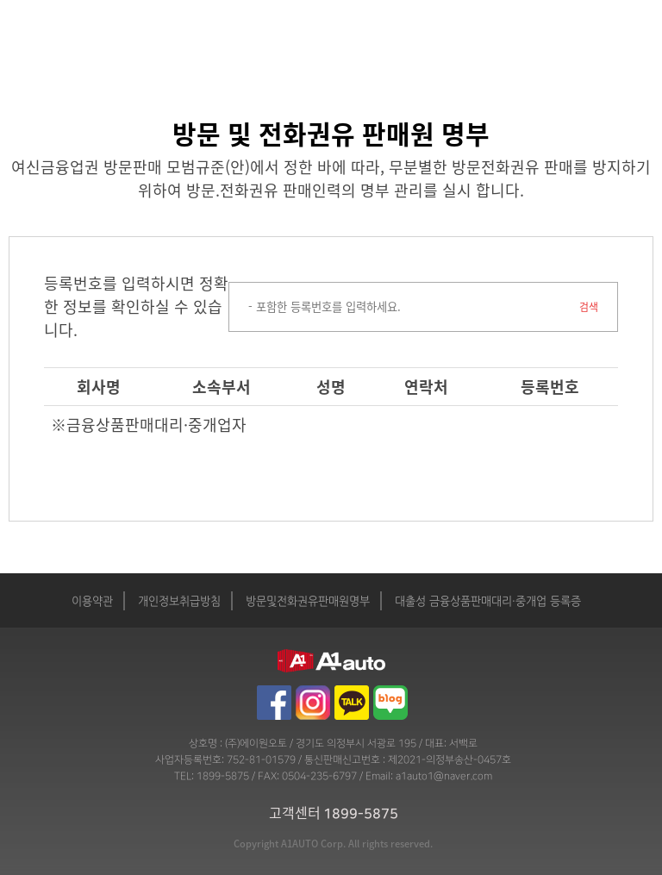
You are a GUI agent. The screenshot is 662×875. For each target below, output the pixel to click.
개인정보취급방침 (179, 602)
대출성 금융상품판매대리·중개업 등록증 (488, 602)
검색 (588, 307)
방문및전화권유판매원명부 (308, 602)
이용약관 (92, 602)
